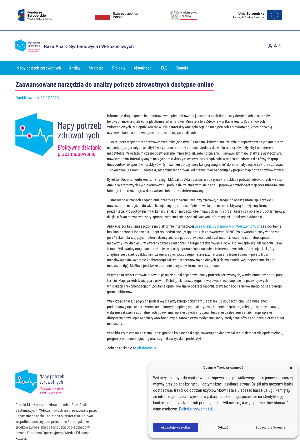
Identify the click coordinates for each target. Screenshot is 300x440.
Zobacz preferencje (270, 427)
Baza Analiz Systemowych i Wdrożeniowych (227, 226)
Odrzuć (223, 427)
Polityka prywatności (195, 409)
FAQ (164, 68)
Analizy (74, 68)
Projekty (118, 68)
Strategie (96, 68)
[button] (291, 368)
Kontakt (182, 68)
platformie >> (147, 348)
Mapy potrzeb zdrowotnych (38, 68)
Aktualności (143, 68)
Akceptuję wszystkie (176, 427)
